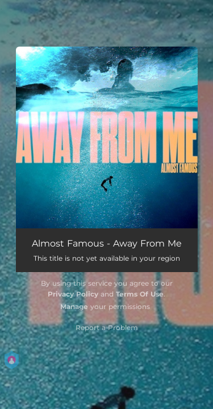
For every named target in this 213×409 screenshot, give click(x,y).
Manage (74, 306)
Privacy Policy (73, 294)
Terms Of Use (140, 294)
